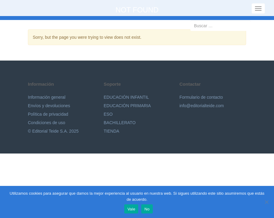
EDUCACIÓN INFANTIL (126, 97)
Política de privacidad (48, 114)
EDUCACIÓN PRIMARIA (127, 105)
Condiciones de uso (46, 122)
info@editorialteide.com (201, 105)
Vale (131, 209)
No (146, 209)
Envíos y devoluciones (49, 105)
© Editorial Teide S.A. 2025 (53, 131)
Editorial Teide (14, 8)
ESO (108, 114)
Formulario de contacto (201, 97)
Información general (46, 97)
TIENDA (111, 131)
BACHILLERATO (119, 122)
